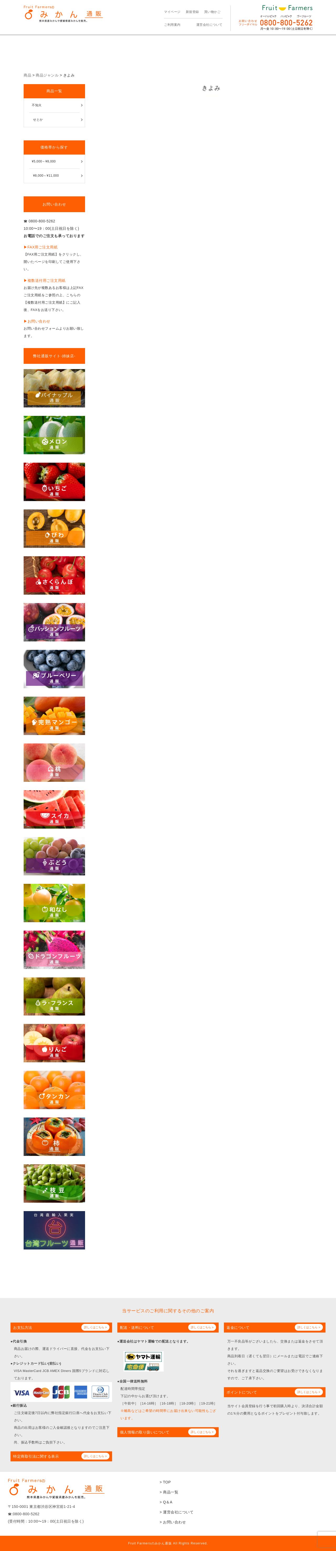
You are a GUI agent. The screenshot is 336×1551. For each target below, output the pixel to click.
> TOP (165, 1482)
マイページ (172, 12)
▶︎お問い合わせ (37, 321)
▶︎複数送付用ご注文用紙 (45, 280)
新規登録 (192, 12)
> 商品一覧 (169, 1492)
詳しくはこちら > (95, 1327)
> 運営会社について (176, 1512)
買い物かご (212, 12)
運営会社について (209, 25)
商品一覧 (54, 91)
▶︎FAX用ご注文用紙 (40, 247)
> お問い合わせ (173, 1522)
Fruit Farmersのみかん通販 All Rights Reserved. (168, 1543)
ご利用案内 (172, 25)
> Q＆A (166, 1502)
